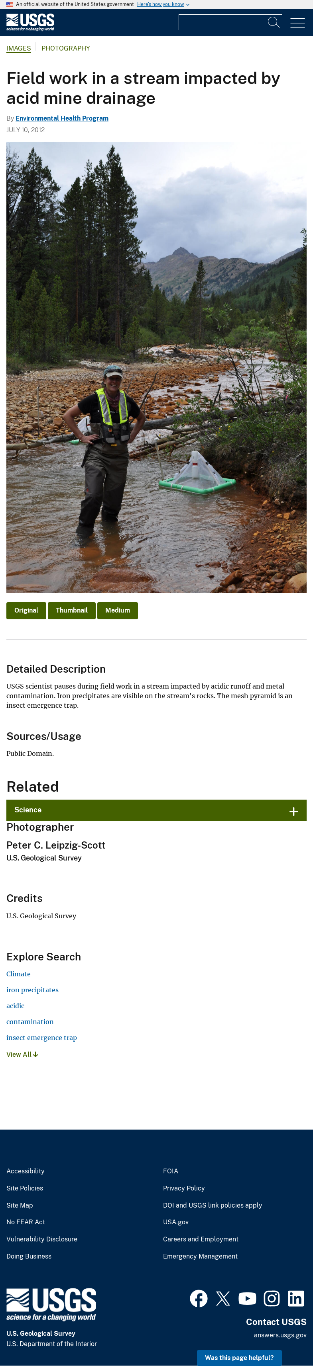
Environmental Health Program (62, 118)
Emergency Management (200, 1256)
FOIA (170, 1171)
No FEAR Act (25, 1222)
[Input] (230, 22)
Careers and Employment (200, 1239)
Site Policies (24, 1188)
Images (18, 48)
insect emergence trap (41, 1038)
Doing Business (28, 1256)
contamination (30, 1022)
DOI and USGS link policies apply (212, 1205)
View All (22, 1054)
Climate (18, 974)
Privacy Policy (184, 1188)
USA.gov (176, 1222)
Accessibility (25, 1171)
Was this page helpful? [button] (239, 1358)
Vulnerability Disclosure (41, 1239)
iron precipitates (32, 990)
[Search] (274, 22)
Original (26, 610)
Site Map (19, 1205)
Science (27, 810)
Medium (117, 610)
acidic (15, 1006)
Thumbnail (72, 610)
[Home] (30, 29)
